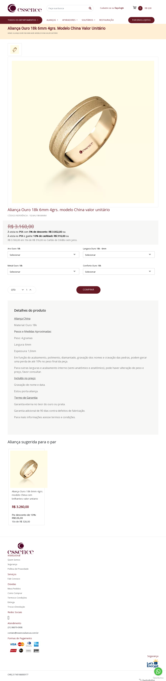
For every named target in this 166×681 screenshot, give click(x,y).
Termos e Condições (17, 594)
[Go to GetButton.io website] (158, 678)
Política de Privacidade (18, 566)
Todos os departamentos (22, 19)
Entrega (11, 599)
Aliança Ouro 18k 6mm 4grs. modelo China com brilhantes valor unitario (28, 495)
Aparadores (69, 19)
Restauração (106, 19)
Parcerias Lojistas (141, 20)
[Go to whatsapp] (158, 671)
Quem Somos (14, 557)
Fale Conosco (14, 575)
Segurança (12, 561)
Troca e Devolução (16, 603)
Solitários (88, 19)
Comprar (88, 289)
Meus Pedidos (14, 585)
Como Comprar (15, 590)
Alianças (51, 19)
